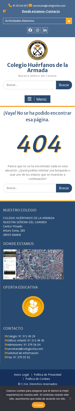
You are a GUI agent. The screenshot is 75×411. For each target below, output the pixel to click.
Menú (37, 99)
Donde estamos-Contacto (41, 11)
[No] (70, 398)
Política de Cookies (37, 379)
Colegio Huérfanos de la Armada (37, 68)
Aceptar (38, 405)
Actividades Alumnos (19, 21)
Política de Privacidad (47, 374)
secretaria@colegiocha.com (49, 5)
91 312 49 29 (20, 5)
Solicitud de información (22, 353)
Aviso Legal (21, 374)
